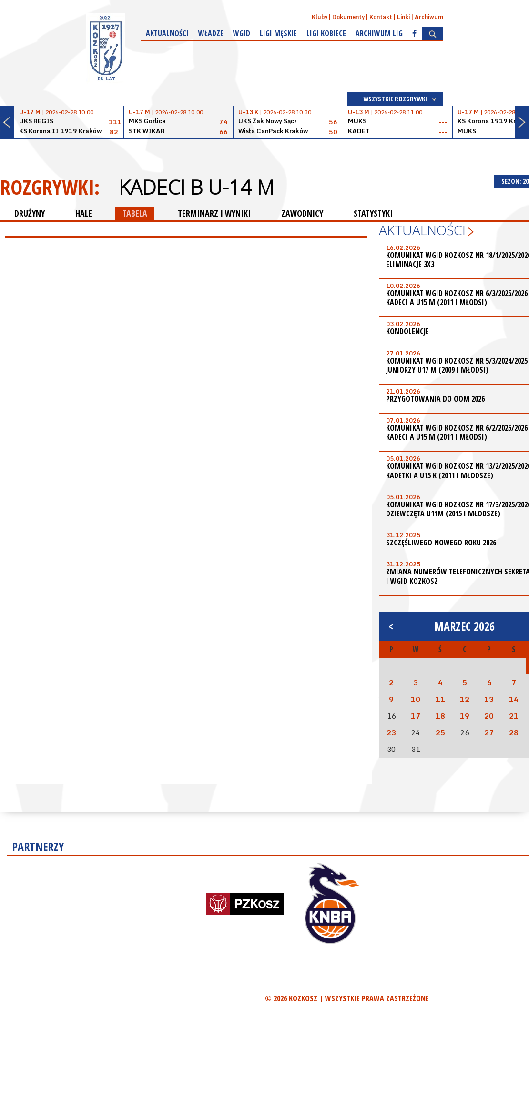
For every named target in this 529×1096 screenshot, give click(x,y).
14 (514, 699)
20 (489, 715)
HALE (83, 213)
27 (489, 732)
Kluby (319, 16)
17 (415, 715)
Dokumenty (348, 16)
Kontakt (380, 16)
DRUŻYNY (29, 213)
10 (415, 699)
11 (440, 699)
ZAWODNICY (302, 213)
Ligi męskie (278, 33)
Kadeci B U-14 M (196, 187)
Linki (403, 16)
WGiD (241, 33)
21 (514, 715)
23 (391, 732)
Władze (211, 33)
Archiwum (429, 16)
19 (464, 715)
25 (440, 732)
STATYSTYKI (373, 213)
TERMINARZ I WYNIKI (214, 213)
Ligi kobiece (326, 33)
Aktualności (167, 33)
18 (440, 715)
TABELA (134, 213)
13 (489, 699)
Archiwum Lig (379, 33)
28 (514, 732)
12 (464, 699)
